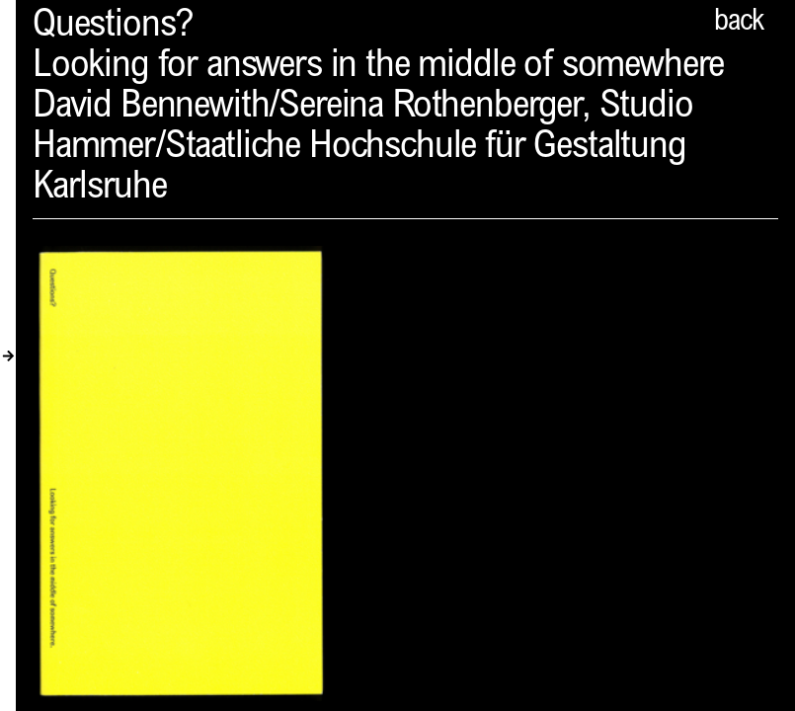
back (738, 23)
